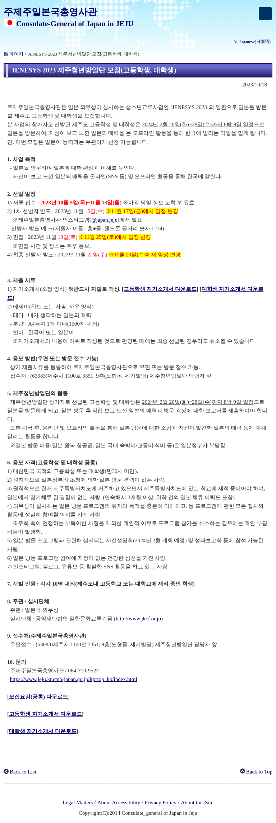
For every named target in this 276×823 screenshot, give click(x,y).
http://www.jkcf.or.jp (138, 618)
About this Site (197, 802)
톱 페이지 (13, 54)
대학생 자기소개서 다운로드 (43, 731)
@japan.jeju (104, 220)
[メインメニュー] (265, 13)
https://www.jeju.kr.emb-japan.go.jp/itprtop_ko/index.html (73, 679)
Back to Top (259, 772)
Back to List (23, 772)
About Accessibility (119, 802)
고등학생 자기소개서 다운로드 (160, 289)
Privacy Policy (160, 802)
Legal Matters (78, 802)
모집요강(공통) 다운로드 (38, 697)
